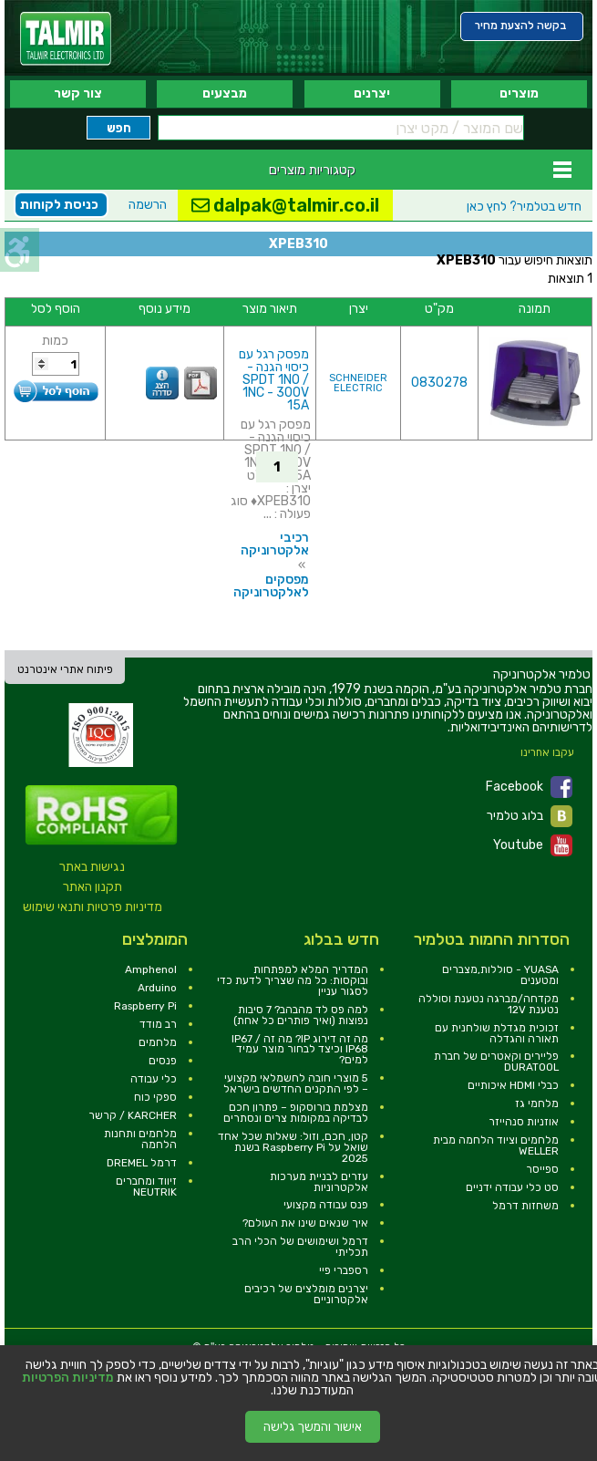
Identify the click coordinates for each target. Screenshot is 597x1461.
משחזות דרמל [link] (525, 1205)
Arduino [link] (157, 987)
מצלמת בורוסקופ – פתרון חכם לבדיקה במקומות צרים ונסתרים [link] (295, 1112)
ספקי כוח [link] (155, 1097)
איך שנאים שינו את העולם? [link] (305, 1223)
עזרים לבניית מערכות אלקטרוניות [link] (319, 1182)
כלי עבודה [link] (153, 1078)
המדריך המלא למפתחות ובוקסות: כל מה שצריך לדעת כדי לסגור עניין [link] (292, 980)
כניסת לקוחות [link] (59, 204)
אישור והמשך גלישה (312, 1427)
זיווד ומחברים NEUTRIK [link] (146, 1186)
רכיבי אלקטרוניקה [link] (275, 544)
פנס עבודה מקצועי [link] (325, 1204)
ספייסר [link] (542, 1169)
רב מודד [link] (158, 1024)
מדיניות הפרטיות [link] (68, 1378)
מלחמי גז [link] (537, 1103)
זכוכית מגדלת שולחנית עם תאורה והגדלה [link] (497, 1033)
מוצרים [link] (519, 93)
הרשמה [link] (148, 204)
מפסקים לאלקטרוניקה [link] (271, 586)
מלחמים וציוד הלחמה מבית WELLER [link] (496, 1145)
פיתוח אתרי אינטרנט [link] (65, 669)
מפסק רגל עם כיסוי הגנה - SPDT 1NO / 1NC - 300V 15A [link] (274, 380)
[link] (65, 38)
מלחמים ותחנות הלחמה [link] (140, 1139)
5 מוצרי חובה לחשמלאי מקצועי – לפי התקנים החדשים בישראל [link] (295, 1083)
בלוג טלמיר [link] (529, 816)
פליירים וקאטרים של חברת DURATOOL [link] (496, 1061)
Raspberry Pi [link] (145, 1006)
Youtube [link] (532, 845)
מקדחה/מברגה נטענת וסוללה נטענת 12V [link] (488, 1004)
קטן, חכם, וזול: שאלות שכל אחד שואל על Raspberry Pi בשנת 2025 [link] (293, 1147)
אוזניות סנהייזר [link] (524, 1121)
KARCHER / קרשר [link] (132, 1115)
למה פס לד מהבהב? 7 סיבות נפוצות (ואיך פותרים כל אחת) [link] (300, 1015)
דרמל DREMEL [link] (142, 1162)
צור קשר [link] (78, 93)
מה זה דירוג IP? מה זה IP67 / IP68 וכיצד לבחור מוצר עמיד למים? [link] (300, 1049)
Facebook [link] (529, 787)
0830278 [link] (439, 382)
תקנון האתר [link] (92, 887)
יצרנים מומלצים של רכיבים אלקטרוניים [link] (306, 1294)
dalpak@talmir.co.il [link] (285, 205)
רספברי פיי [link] (343, 1270)
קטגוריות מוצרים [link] (312, 169)
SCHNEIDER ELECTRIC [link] (358, 383)
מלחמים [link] (158, 1042)
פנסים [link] (163, 1060)
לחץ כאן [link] (524, 206)
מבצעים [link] (224, 93)
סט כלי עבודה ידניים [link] (512, 1187)
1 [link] (277, 467)
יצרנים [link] (372, 93)
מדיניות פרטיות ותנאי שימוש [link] (92, 907)
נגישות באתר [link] (92, 867)
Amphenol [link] (151, 969)
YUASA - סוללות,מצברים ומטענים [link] (500, 975)
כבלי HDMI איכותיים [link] (513, 1085)
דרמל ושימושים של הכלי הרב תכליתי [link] (300, 1247)
